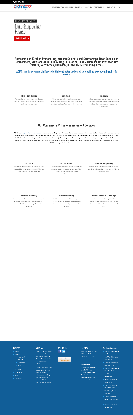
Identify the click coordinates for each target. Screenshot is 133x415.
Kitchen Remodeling (66, 195)
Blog (16, 375)
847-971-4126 (20, 2)
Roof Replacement (66, 163)
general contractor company (33, 133)
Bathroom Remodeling (29, 195)
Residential (104, 95)
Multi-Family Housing (29, 95)
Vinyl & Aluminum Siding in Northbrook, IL (111, 399)
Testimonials (99, 8)
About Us (88, 8)
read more (18, 273)
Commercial (66, 95)
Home (17, 351)
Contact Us (111, 8)
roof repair (45, 367)
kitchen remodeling (42, 377)
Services (17, 354)
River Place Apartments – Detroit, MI (103, 262)
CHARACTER (66, 318)
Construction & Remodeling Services (66, 8)
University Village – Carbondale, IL (27, 262)
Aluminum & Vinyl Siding (104, 163)
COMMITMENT (104, 318)
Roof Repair (29, 163)
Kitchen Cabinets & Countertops (104, 195)
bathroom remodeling (43, 375)
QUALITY (29, 318)
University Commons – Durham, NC (65, 262)
